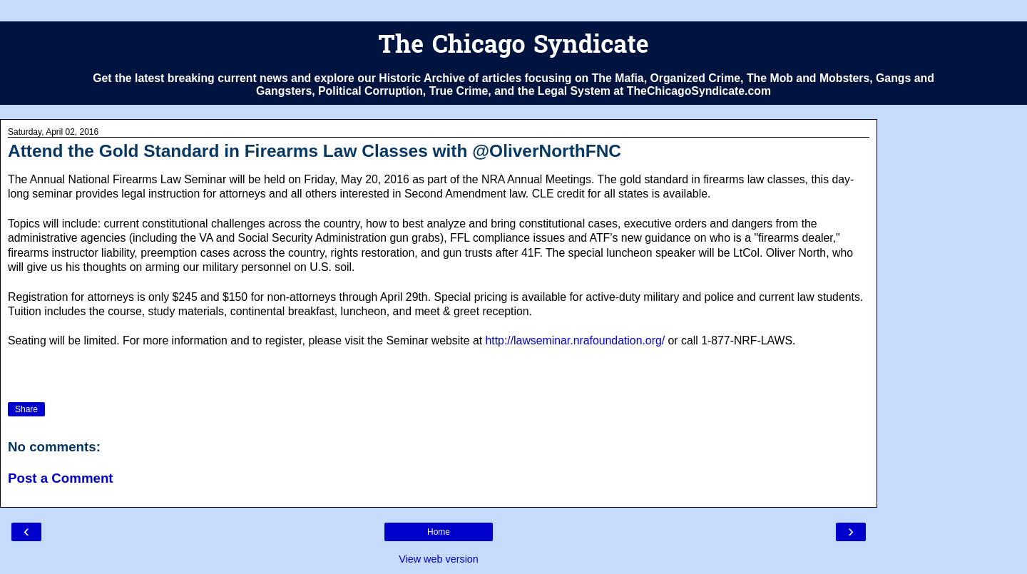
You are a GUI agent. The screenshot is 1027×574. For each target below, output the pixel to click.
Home (438, 532)
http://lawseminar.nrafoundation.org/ (575, 340)
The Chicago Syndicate (513, 47)
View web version (439, 559)
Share (26, 409)
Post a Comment (60, 478)
